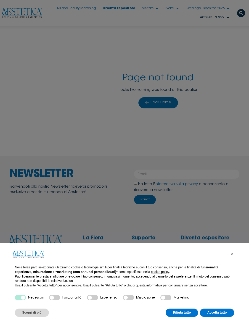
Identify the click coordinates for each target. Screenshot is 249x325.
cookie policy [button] (160, 272)
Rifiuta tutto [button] (182, 312)
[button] (232, 254)
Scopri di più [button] (32, 312)
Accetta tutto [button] (217, 312)
